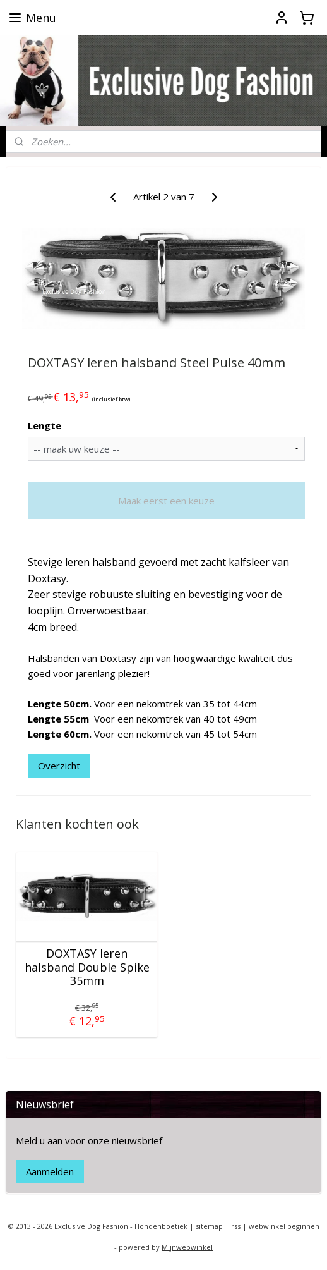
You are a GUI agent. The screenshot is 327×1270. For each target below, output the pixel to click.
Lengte (44, 425)
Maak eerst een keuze (166, 500)
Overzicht (59, 765)
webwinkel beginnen (284, 1226)
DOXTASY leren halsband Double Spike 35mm (87, 967)
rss (236, 1226)
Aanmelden (50, 1171)
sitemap (209, 1226)
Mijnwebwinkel (187, 1247)
